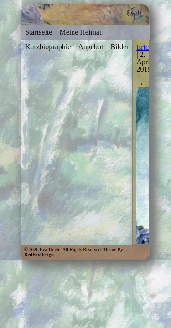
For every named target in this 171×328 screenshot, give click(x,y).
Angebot (90, 47)
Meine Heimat (80, 32)
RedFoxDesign (39, 254)
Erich (144, 47)
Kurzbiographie (48, 47)
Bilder (119, 47)
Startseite (38, 32)
